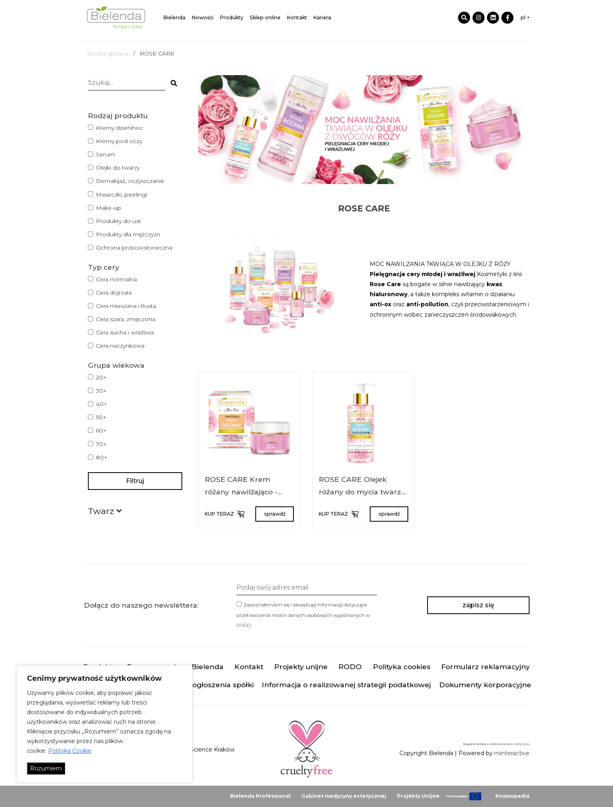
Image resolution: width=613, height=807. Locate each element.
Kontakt (297, 17)
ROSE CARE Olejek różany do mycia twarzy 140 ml (362, 492)
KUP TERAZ (224, 514)
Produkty (231, 17)
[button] (105, 513)
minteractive (512, 753)
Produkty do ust (118, 221)
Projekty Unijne (418, 796)
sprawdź (274, 514)
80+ (102, 457)
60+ (101, 430)
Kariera (322, 17)
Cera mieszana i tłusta (126, 305)
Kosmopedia (512, 796)
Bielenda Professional (260, 796)
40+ (101, 404)
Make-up (108, 207)
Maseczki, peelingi (121, 194)
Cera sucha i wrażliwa (125, 332)
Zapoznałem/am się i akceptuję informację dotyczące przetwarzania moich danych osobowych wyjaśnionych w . (303, 615)
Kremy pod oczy (119, 141)
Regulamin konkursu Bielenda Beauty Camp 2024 (496, 744)
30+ (101, 390)
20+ (101, 377)
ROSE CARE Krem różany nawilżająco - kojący (241, 492)
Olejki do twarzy (118, 167)
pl (523, 17)
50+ (101, 417)
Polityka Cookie (70, 750)
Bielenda (174, 17)
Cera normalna (116, 279)
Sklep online (265, 17)
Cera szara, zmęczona (125, 319)
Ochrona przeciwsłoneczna (134, 247)
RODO (243, 625)
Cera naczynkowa (120, 345)
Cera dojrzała (114, 292)
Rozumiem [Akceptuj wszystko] (46, 768)
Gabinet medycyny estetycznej (343, 796)
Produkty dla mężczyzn (128, 234)
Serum (105, 154)
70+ (101, 444)
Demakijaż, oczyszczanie (130, 180)
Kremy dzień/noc (119, 127)
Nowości (203, 17)
